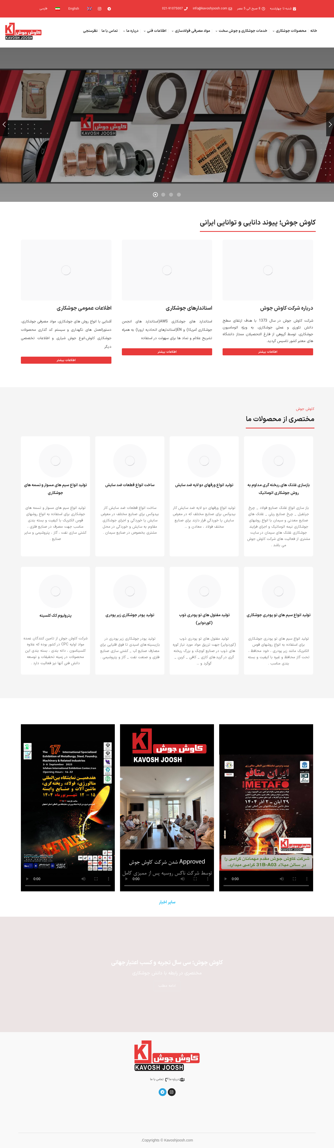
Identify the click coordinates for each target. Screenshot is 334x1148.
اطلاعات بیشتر (167, 352)
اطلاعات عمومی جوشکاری (84, 308)
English (73, 9)
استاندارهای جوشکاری (189, 308)
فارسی (43, 8)
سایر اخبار (167, 902)
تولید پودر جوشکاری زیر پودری (129, 615)
